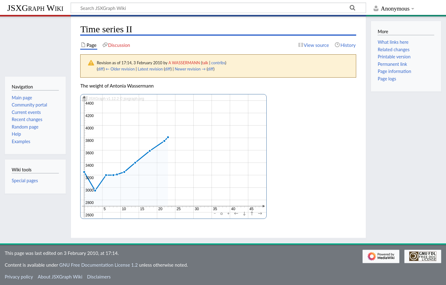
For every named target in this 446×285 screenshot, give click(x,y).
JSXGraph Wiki (35, 8)
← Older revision (120, 68)
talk (205, 62)
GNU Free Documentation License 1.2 (98, 265)
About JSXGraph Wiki (60, 276)
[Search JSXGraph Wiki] (218, 8)
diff (100, 68)
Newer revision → (190, 68)
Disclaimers (99, 276)
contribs (218, 62)
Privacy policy (19, 276)
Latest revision (150, 68)
